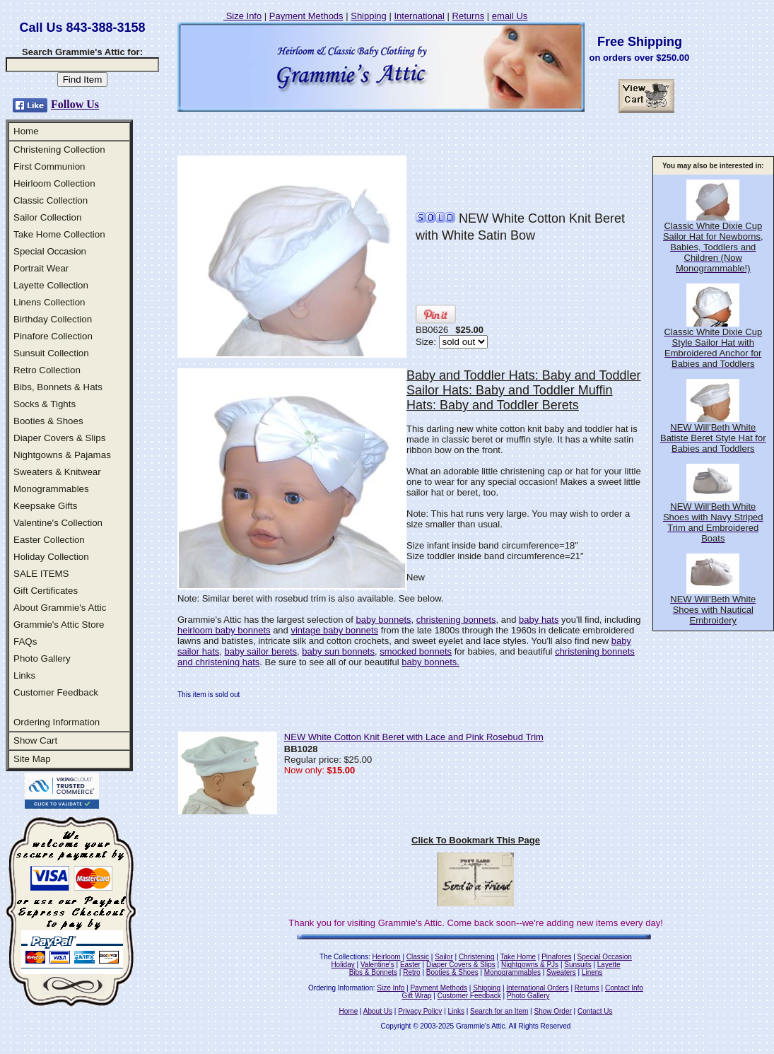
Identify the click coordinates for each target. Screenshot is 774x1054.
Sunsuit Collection (51, 353)
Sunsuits (577, 964)
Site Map (32, 759)
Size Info (242, 16)
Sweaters (561, 972)
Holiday (342, 964)
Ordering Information (56, 722)
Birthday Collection (52, 319)
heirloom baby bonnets (224, 630)
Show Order (552, 1011)
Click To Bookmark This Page (475, 840)
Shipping (369, 16)
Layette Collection (50, 285)
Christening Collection (59, 149)
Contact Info (624, 988)
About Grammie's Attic (59, 607)
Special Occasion (49, 251)
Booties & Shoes (48, 421)
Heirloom (387, 957)
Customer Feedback (55, 692)
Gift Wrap (417, 996)
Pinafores (556, 957)
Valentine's (377, 964)
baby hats (538, 619)
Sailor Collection (47, 217)
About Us (377, 1011)
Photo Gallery (42, 658)
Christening (477, 957)
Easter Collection (49, 539)
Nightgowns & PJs (529, 964)
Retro (411, 972)
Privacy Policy (420, 1011)
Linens (592, 972)
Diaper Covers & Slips (59, 438)
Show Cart (35, 740)
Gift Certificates (45, 590)
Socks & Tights (44, 404)
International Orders (537, 988)
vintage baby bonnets (334, 630)
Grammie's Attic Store (58, 624)
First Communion (49, 166)
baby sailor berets (260, 651)
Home (26, 131)
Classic (417, 957)
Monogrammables (51, 489)
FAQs (25, 641)
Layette (609, 964)
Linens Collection (49, 302)
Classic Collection (50, 200)
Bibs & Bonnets (373, 972)
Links (24, 675)
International (419, 16)
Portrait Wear (41, 268)
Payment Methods (306, 16)
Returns (468, 16)
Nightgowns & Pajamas (62, 455)
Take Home (518, 957)
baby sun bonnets (338, 651)
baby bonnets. (430, 662)
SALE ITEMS (41, 573)
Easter (410, 964)
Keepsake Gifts (45, 505)
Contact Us (594, 1011)
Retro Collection (47, 370)
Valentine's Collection (57, 522)
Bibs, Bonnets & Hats (57, 387)
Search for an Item (499, 1011)
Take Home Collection (59, 234)
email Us (510, 16)
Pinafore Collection (53, 336)
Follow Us (75, 104)
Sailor (444, 957)
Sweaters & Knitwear (57, 472)
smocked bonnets (416, 651)
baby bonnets (383, 619)
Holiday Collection (51, 556)
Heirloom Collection (54, 183)
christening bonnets (456, 619)
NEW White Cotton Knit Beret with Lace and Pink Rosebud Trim (414, 737)
